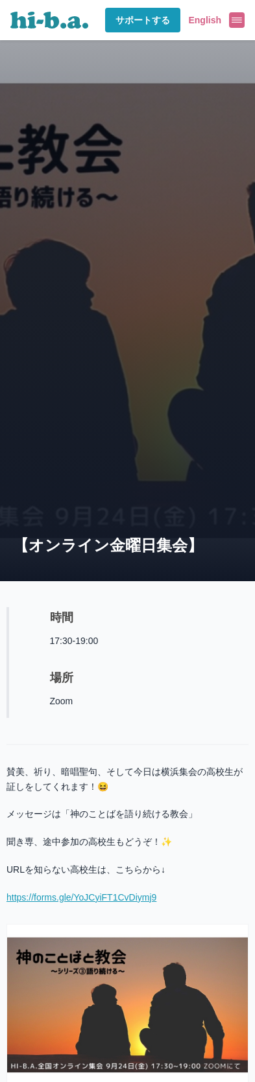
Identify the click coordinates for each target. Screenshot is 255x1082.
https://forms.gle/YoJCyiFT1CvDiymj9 (81, 897)
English (204, 20)
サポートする (142, 20)
